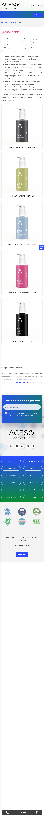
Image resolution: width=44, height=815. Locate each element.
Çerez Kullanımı (22, 540)
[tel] (7, 812)
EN (40, 6)
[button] (33, 6)
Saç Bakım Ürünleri (11, 22)
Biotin (11, 490)
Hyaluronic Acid (33, 461)
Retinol (33, 468)
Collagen (11, 461)
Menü (37, 15)
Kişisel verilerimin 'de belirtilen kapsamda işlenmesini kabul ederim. (22, 414)
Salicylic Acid (11, 497)
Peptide (33, 475)
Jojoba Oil (33, 483)
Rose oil (33, 497)
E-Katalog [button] (22, 812)
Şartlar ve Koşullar (18, 537)
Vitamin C (11, 468)
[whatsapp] (36, 812)
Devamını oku (22, 382)
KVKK (8, 537)
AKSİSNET (22, 554)
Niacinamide (11, 475)
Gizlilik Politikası (31, 537)
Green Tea (33, 490)
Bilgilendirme (24, 413)
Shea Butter (11, 483)
